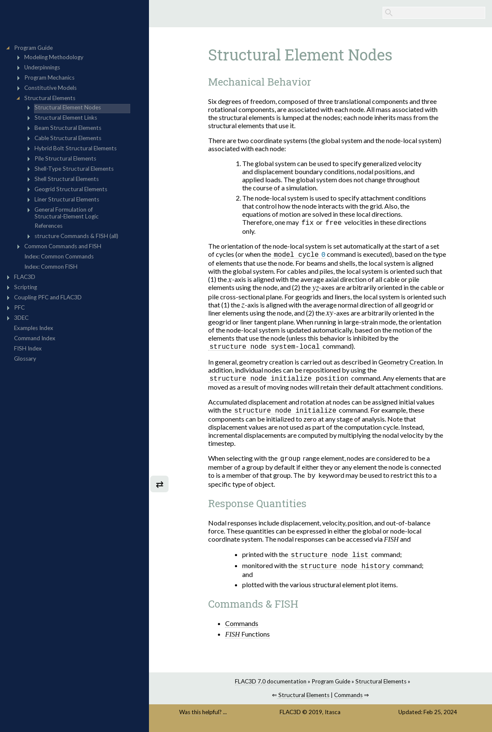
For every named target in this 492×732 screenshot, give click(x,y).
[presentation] (230, 281)
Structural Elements (380, 685)
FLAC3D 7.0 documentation (270, 685)
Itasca (332, 715)
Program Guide (331, 685)
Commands (241, 627)
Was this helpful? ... (203, 715)
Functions (247, 638)
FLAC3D (290, 715)
